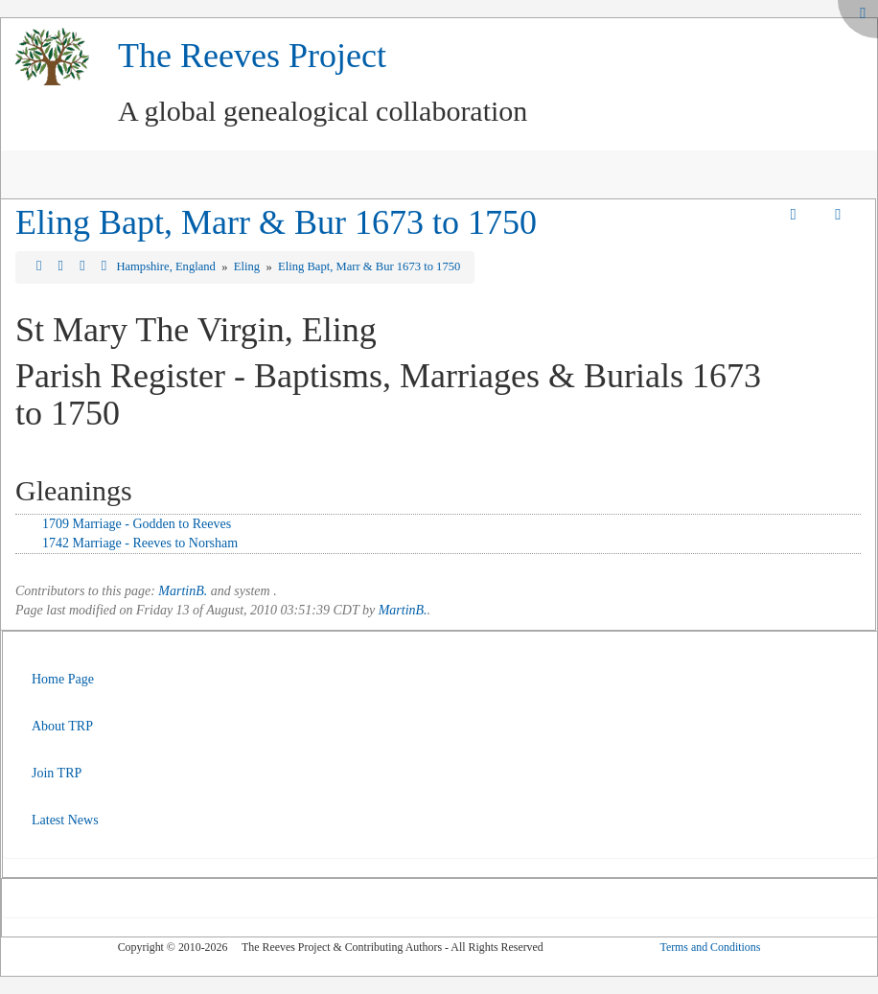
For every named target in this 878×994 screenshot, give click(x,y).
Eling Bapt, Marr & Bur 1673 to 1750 (276, 222)
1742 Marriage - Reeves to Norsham (140, 543)
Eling (248, 266)
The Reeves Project (252, 55)
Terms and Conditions (709, 947)
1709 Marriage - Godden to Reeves (136, 524)
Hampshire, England (167, 266)
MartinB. (182, 591)
